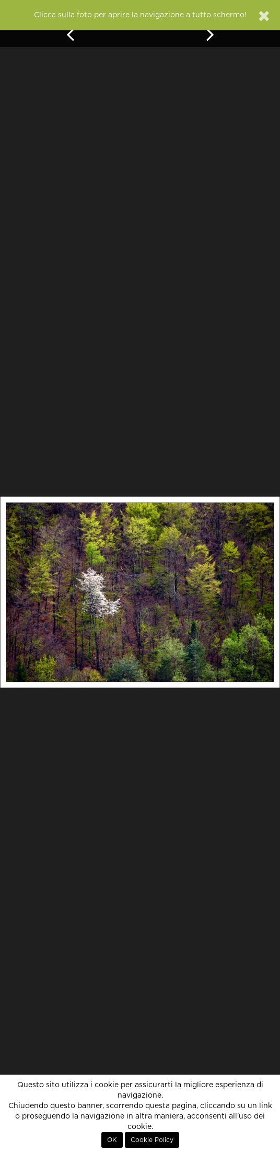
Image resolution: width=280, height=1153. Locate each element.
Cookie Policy (152, 1140)
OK (112, 1140)
